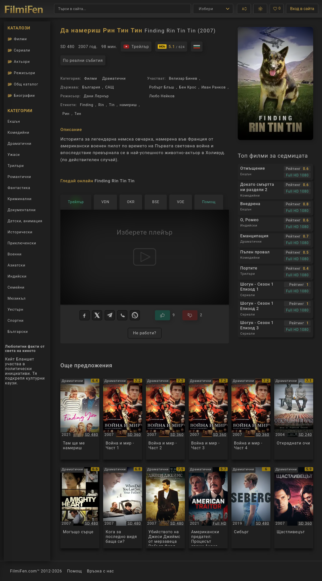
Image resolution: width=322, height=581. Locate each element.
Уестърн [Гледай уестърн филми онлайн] (15, 309)
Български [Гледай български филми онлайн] (18, 332)
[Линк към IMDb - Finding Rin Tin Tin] (171, 46)
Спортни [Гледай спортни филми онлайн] (16, 321)
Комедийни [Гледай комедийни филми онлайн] (18, 132)
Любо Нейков (162, 96)
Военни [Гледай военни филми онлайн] (15, 254)
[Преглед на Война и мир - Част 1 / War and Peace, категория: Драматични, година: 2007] (122, 419)
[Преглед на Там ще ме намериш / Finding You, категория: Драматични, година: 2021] (79, 419)
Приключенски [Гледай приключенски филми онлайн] (22, 243)
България (91, 87)
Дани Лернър (96, 96)
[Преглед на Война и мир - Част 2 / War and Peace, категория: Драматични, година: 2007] (165, 419)
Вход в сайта (302, 8)
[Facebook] (84, 315)
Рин (65, 114)
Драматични (114, 78)
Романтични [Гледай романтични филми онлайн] (19, 177)
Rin (101, 105)
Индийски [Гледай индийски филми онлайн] (17, 276)
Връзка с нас (100, 571)
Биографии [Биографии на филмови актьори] (21, 95)
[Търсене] (122, 9)
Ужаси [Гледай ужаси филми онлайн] (14, 155)
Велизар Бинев (183, 78)
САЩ (109, 87)
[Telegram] (110, 315)
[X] (97, 315)
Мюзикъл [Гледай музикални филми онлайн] (17, 298)
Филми (90, 78)
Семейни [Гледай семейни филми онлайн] (16, 287)
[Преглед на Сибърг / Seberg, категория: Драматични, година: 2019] (250, 507)
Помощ (74, 571)
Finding (86, 105)
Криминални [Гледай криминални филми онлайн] (20, 199)
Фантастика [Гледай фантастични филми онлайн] (19, 188)
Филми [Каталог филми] (17, 39)
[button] (244, 9)
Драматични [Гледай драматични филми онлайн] (19, 144)
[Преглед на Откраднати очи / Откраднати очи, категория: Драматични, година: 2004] (293, 419)
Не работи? (144, 333)
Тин (77, 114)
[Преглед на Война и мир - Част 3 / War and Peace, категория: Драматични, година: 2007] (208, 419)
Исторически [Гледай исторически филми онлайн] (20, 232)
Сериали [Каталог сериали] (19, 50)
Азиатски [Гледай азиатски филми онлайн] (16, 265)
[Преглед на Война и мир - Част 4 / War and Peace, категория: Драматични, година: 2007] (250, 419)
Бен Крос (187, 87)
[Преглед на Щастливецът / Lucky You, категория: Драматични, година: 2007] (293, 507)
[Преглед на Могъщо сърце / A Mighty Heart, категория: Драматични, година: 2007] (79, 507)
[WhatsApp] (135, 315)
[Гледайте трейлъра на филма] (136, 46)
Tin (112, 105)
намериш (128, 105)
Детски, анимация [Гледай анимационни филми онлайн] (25, 221)
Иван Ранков (213, 87)
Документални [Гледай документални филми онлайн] (22, 210)
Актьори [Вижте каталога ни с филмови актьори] (19, 61)
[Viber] (122, 315)
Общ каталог (23, 84)
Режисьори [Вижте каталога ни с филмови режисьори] (21, 73)
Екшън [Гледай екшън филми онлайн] (14, 121)
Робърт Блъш (161, 87)
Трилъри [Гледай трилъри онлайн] (15, 167)
